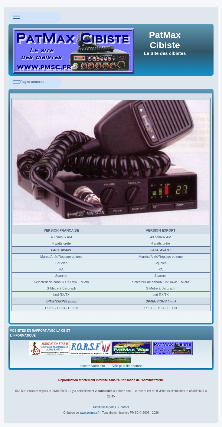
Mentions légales (104, 407)
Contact (123, 407)
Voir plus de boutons (127, 366)
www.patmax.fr (90, 412)
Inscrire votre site (92, 366)
